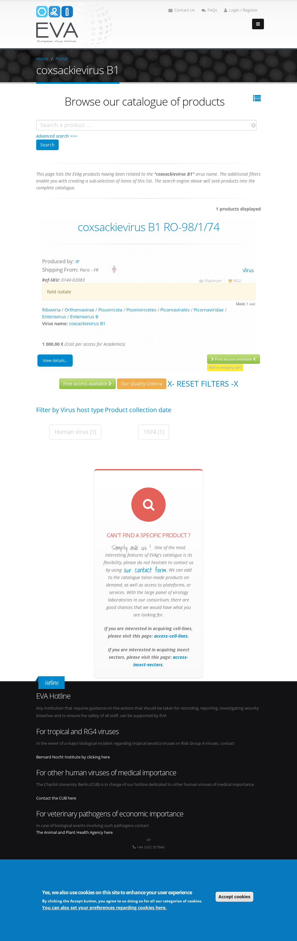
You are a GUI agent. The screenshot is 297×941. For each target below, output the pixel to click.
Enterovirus (54, 317)
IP (77, 261)
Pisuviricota (110, 310)
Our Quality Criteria (141, 384)
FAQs (209, 10)
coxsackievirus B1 (87, 323)
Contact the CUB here (56, 798)
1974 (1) (154, 431)
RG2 (237, 280)
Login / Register (241, 10)
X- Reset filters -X (203, 383)
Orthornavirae (79, 310)
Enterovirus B (84, 317)
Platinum (213, 280)
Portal (62, 59)
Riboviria (51, 310)
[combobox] (146, 125)
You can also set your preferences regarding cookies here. (104, 907)
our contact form (145, 570)
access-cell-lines (170, 636)
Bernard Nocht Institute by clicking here (73, 757)
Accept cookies (234, 896)
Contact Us (181, 10)
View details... (55, 360)
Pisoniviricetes (141, 310)
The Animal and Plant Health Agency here (74, 832)
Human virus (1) (75, 431)
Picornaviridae (209, 310)
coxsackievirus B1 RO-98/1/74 (149, 226)
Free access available (233, 359)
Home (42, 59)
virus (248, 270)
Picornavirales (175, 310)
